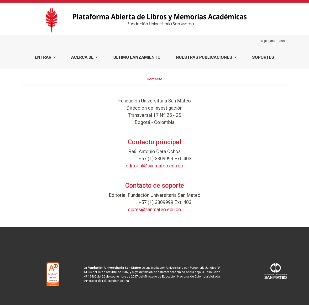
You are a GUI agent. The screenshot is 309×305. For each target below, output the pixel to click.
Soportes (263, 57)
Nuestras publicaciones (204, 57)
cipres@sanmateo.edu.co (154, 209)
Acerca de (82, 57)
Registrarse (267, 41)
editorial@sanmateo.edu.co (154, 166)
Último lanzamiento (137, 57)
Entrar (43, 57)
